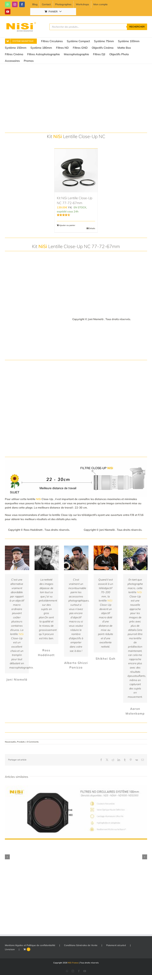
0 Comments (33, 742)
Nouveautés (10, 742)
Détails (92, 228)
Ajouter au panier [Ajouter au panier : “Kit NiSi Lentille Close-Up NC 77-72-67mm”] (67, 225)
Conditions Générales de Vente (80, 945)
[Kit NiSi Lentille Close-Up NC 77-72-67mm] (76, 170)
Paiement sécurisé (116, 945)
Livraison (10, 949)
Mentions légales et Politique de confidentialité (30, 945)
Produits (21, 742)
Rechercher (137, 26)
